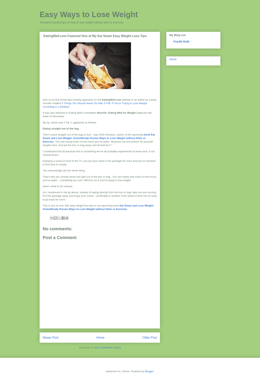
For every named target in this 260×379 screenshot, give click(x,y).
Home (100, 337)
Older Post (149, 337)
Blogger (149, 371)
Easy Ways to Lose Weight (89, 14)
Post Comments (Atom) (107, 347)
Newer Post (50, 337)
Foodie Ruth (181, 41)
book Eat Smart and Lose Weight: (99, 138)
